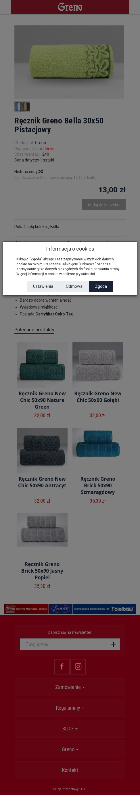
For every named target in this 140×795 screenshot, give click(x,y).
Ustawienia (43, 286)
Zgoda (101, 286)
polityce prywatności (79, 274)
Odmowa (74, 286)
